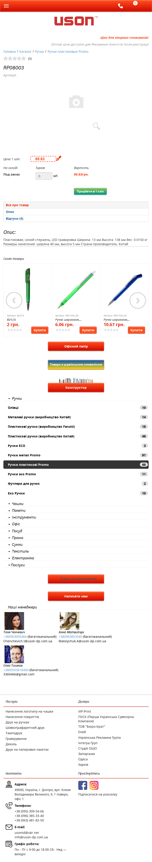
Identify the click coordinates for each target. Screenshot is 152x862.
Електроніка (23, 558)
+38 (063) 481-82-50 (29, 820)
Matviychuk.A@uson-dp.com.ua (82, 641)
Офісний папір (76, 346)
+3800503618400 (16, 670)
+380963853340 (70, 636)
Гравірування (16, 738)
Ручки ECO (78, 446)
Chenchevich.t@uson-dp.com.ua (27, 641)
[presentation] (76, 211)
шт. (55, 176)
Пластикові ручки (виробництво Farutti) (78, 426)
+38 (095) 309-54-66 (29, 811)
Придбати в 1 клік (90, 191)
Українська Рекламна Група (99, 737)
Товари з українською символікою (76, 364)
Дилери (83, 702)
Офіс (16, 524)
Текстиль (20, 551)
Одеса (83, 759)
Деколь (11, 744)
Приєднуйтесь (89, 773)
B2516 (11, 320)
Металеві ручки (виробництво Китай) (78, 417)
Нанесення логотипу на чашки (29, 711)
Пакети (18, 510)
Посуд (17, 531)
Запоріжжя (86, 754)
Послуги (18, 565)
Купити (40, 330)
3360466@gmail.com (18, 674)
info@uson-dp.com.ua (31, 837)
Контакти (14, 773)
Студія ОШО (87, 748)
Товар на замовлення (78, 579)
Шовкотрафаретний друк (25, 727)
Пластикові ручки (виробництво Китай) (78, 436)
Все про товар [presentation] (17, 205)
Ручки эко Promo (78, 474)
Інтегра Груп (88, 743)
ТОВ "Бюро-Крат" (91, 726)
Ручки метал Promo (78, 455)
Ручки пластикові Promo (78, 464)
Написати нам (76, 596)
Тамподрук (14, 733)
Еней (82, 732)
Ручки (17, 398)
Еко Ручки (78, 493)
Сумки (17, 544)
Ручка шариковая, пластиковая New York (70, 320)
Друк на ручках (17, 722)
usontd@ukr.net (27, 832)
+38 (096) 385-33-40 (29, 816)
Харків (83, 764)
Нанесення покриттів (22, 717)
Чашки (17, 504)
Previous (14, 300)
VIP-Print (84, 711)
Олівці (78, 407)
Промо (17, 538)
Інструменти (24, 517)
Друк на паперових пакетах (27, 749)
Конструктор (76, 387)
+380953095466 (15, 636)
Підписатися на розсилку (97, 794)
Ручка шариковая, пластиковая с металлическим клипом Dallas (124, 320)
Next (138, 300)
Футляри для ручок (78, 483)
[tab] (76, 204)
